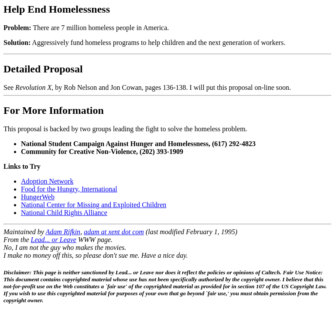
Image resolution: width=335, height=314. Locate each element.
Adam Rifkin (63, 232)
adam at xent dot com (114, 232)
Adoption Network (47, 181)
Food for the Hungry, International (69, 189)
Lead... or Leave (53, 239)
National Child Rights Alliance (64, 212)
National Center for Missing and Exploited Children (93, 204)
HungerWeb (38, 197)
